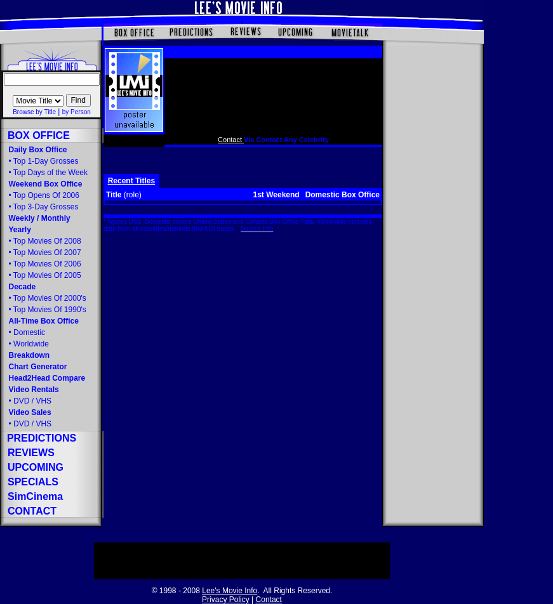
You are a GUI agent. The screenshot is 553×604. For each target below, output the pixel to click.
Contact (231, 139)
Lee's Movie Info (229, 590)
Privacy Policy (226, 599)
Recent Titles (131, 180)
